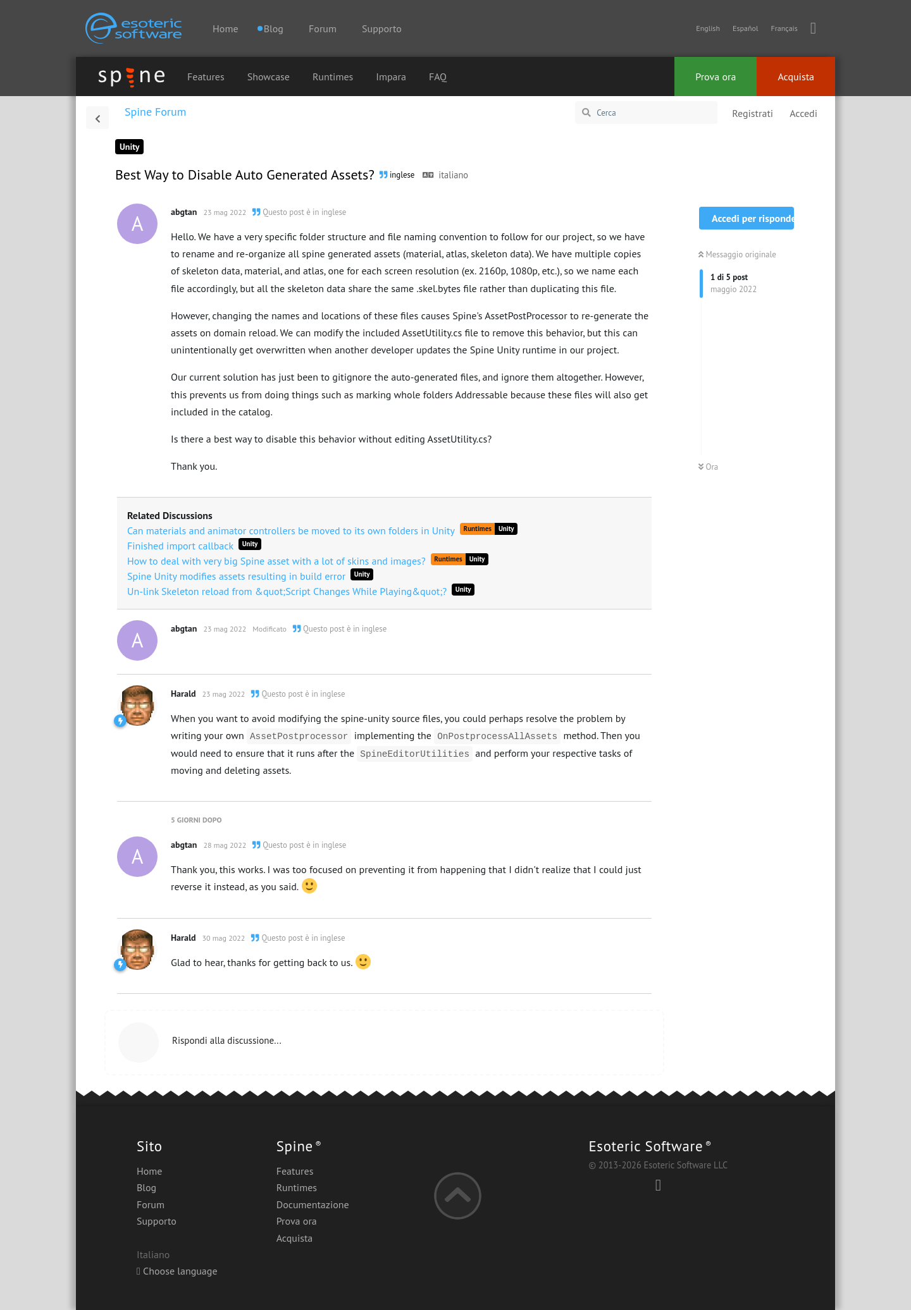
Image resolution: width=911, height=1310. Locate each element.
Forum (323, 28)
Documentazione (312, 1204)
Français (784, 28)
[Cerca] (646, 112)
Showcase (268, 76)
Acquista (796, 76)
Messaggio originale (737, 254)
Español (745, 28)
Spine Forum (155, 111)
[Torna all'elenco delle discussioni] (97, 117)
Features (206, 76)
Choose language (177, 1270)
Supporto (382, 28)
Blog (146, 1187)
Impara (391, 76)
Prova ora (715, 76)
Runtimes (333, 76)
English (708, 28)
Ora (708, 467)
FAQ (438, 76)
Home (225, 28)
